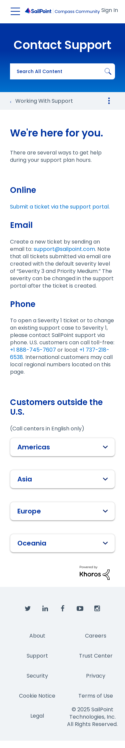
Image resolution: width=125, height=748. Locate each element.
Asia (62, 479)
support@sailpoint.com (64, 249)
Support (37, 656)
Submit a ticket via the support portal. (60, 207)
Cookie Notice (37, 696)
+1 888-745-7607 (33, 350)
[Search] (62, 71)
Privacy (95, 676)
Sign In (109, 10)
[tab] (62, 447)
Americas (62, 447)
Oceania (62, 543)
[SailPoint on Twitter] (28, 609)
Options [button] (109, 101)
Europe (62, 511)
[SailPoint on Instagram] (97, 609)
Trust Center (96, 656)
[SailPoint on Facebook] (62, 609)
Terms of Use (95, 696)
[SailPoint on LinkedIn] (45, 609)
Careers (95, 636)
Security (37, 676)
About (37, 636)
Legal (37, 716)
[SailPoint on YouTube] (80, 609)
